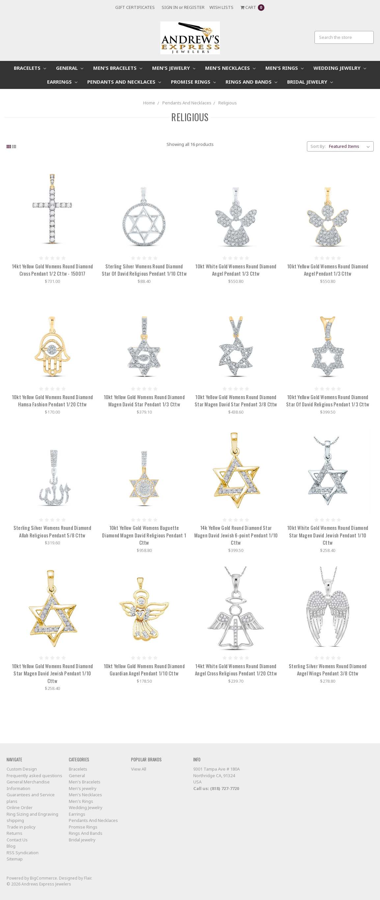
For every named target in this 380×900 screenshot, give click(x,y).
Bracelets (30, 68)
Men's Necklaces (230, 68)
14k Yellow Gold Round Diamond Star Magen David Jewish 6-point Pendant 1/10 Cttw (236, 535)
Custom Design (22, 769)
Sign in (170, 7)
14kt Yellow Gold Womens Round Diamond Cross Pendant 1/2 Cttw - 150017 (52, 269)
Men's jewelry (174, 68)
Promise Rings (193, 81)
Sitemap (15, 859)
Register (194, 7)
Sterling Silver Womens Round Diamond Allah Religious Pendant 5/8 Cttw (52, 531)
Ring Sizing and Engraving (32, 814)
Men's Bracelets (117, 68)
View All (138, 769)
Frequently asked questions (34, 775)
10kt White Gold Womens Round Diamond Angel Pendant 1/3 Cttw (235, 269)
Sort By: (318, 146)
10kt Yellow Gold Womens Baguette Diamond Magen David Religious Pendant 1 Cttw (144, 535)
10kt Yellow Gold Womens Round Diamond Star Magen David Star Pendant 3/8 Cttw (236, 400)
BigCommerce (43, 878)
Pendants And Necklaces (124, 81)
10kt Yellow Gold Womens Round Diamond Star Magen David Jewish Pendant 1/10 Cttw (52, 673)
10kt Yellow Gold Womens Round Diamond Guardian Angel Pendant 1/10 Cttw (144, 669)
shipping (15, 820)
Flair (87, 878)
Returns (14, 833)
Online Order (20, 807)
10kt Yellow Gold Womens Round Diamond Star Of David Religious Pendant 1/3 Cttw (327, 400)
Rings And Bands (251, 81)
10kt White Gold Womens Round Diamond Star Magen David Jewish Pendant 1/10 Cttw (327, 535)
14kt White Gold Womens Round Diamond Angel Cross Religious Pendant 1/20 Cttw (236, 669)
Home (149, 103)
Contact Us (17, 840)
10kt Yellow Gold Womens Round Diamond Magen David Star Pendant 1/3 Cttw (144, 400)
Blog (11, 846)
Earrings (62, 81)
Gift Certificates (135, 7)
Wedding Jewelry (339, 68)
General (69, 68)
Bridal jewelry (310, 81)
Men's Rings (284, 68)
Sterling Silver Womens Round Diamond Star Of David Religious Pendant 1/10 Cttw (144, 269)
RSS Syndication (23, 853)
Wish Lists (221, 7)
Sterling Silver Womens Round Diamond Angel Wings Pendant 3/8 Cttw (327, 669)
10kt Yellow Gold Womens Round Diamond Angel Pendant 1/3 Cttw (327, 269)
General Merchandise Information (28, 785)
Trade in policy (21, 827)
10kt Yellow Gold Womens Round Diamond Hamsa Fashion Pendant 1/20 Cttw (52, 400)
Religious (227, 103)
